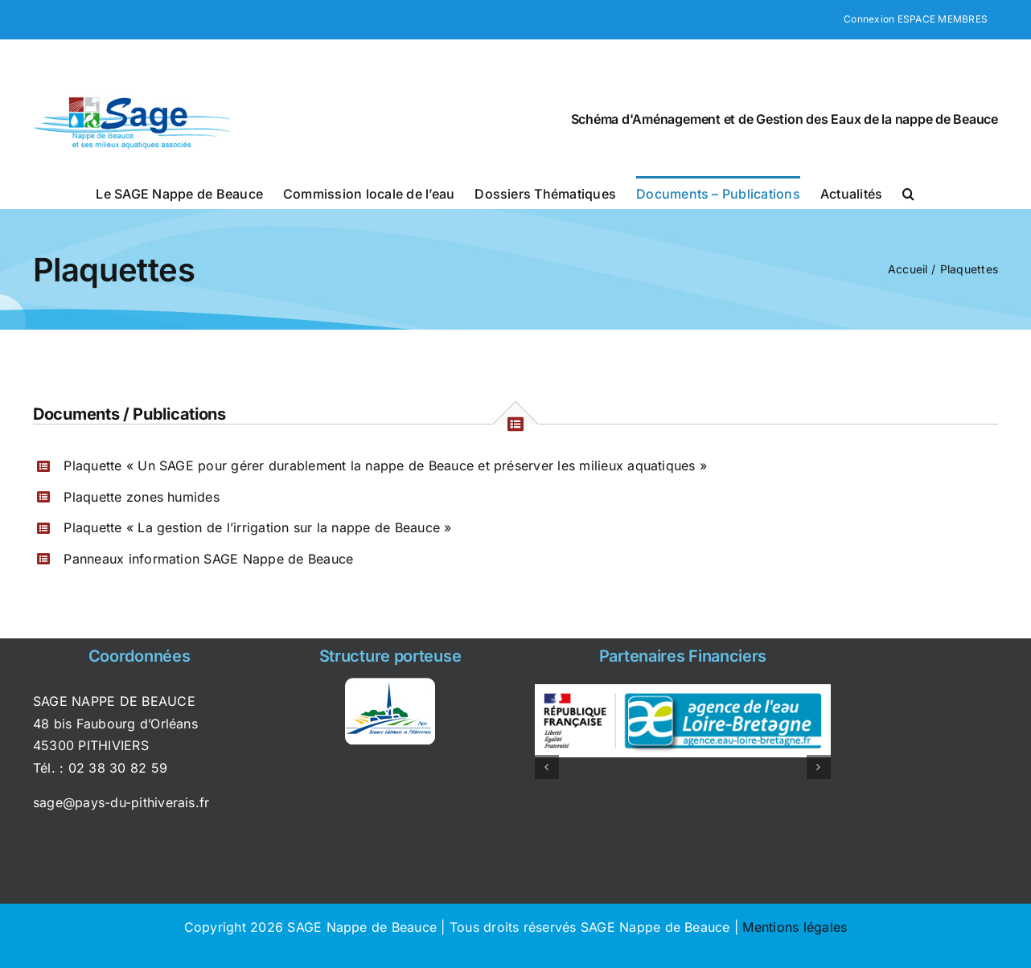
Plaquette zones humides (142, 497)
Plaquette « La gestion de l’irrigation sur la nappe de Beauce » (257, 527)
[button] (908, 192)
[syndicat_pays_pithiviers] (390, 684)
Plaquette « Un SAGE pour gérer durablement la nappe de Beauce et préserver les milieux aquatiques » (385, 465)
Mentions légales (794, 927)
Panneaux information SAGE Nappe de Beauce (208, 559)
